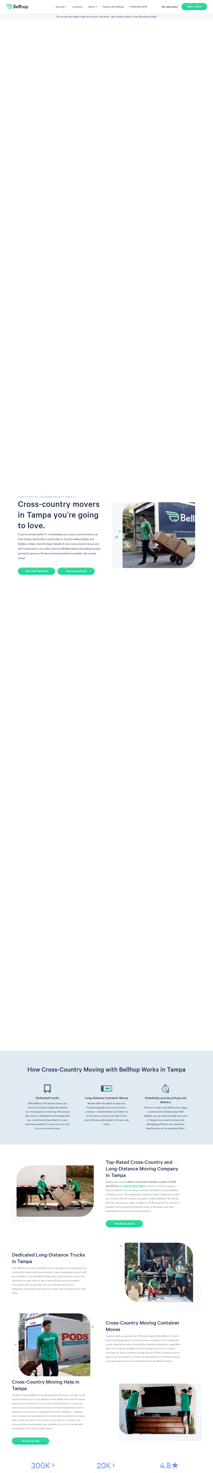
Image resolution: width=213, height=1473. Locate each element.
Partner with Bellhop (113, 6)
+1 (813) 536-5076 (138, 6)
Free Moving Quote (76, 571)
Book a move (194, 6)
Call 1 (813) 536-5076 (36, 571)
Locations (77, 6)
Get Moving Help (30, 1441)
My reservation (170, 6)
